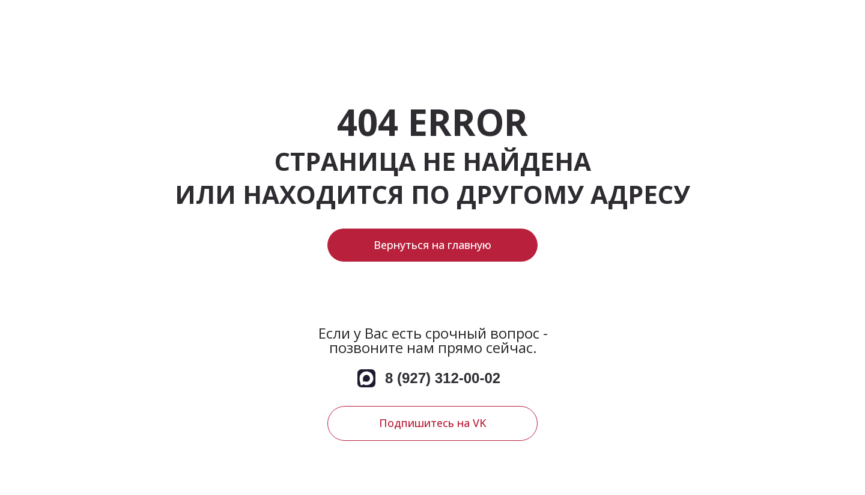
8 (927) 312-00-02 (442, 378)
